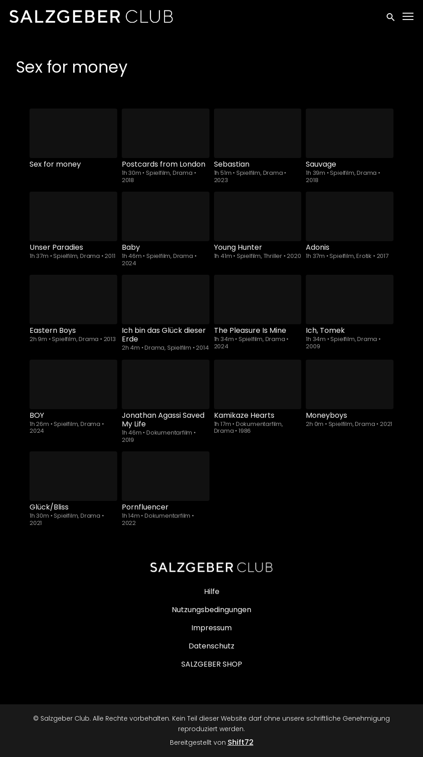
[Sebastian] (258, 133)
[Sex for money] (73, 133)
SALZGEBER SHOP (211, 664)
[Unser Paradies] (73, 216)
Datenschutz (211, 646)
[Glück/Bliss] (73, 476)
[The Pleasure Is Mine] (258, 299)
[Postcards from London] (165, 133)
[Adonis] (349, 216)
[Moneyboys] (349, 384)
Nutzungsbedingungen (211, 609)
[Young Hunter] (258, 216)
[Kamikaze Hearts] (258, 384)
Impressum (211, 628)
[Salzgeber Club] (212, 567)
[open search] (391, 16)
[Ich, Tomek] (349, 299)
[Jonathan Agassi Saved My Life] (165, 384)
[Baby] (165, 216)
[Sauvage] (349, 133)
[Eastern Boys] (73, 299)
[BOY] (73, 384)
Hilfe (211, 591)
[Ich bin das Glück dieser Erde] (165, 299)
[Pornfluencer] (165, 476)
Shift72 (241, 742)
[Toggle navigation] (408, 16)
